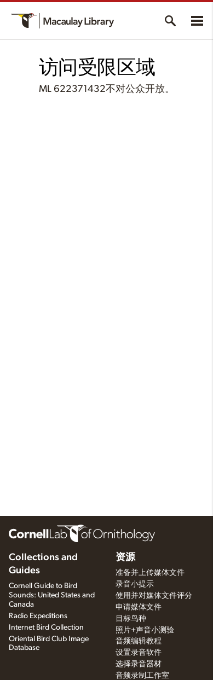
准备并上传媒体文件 (150, 573)
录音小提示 (135, 584)
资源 (125, 557)
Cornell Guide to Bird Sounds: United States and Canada (52, 595)
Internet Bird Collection (46, 627)
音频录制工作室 (142, 675)
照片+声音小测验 (145, 630)
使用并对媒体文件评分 (154, 596)
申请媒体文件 (139, 607)
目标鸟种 (131, 619)
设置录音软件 (139, 652)
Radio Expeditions (38, 616)
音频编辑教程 (139, 641)
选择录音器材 (139, 664)
